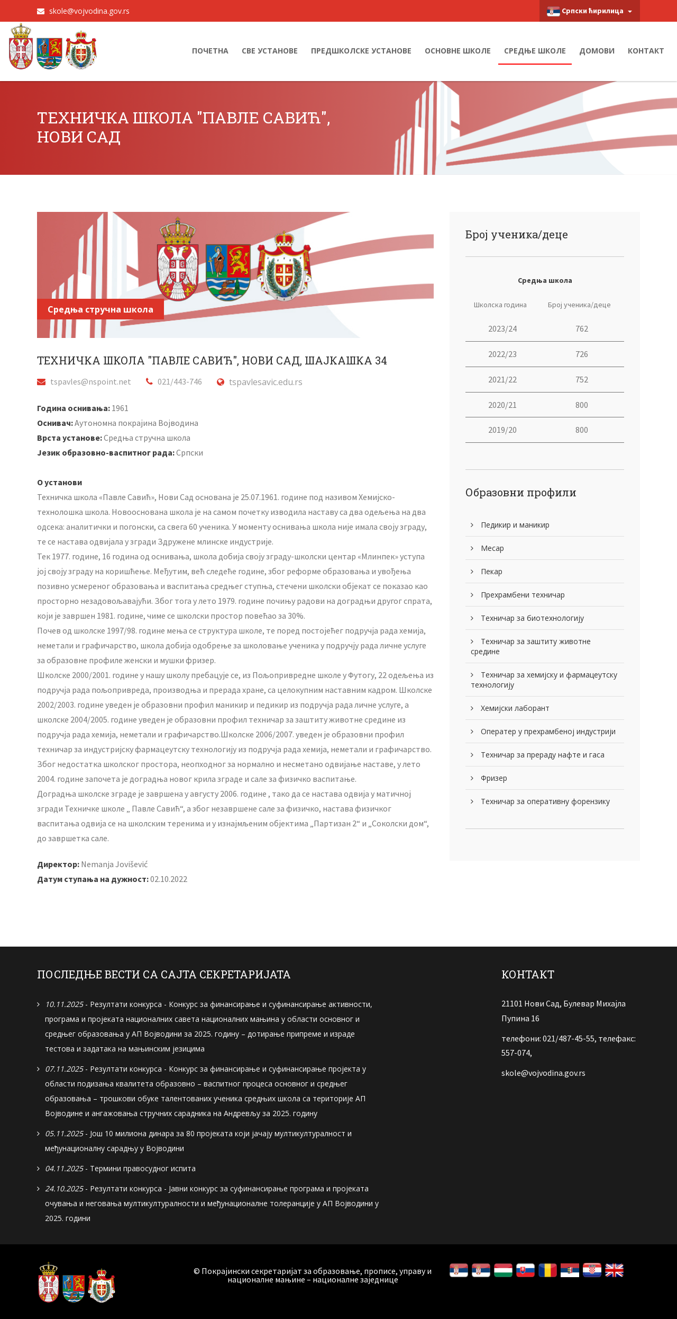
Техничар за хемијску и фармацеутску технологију (544, 680)
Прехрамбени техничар (518, 595)
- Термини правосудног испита (120, 1168)
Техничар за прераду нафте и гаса (538, 755)
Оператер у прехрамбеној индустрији (543, 731)
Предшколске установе (361, 51)
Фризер (489, 778)
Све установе (270, 51)
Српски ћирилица (589, 11)
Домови (597, 51)
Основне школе (458, 51)
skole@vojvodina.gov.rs (83, 11)
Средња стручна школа (100, 309)
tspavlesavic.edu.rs (266, 382)
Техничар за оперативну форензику (540, 801)
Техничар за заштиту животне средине (531, 646)
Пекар (486, 571)
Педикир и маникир (510, 525)
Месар (487, 548)
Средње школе (535, 51)
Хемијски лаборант (510, 708)
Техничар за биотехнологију (527, 618)
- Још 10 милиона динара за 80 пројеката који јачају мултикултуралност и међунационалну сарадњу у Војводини (198, 1140)
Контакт (646, 51)
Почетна (210, 51)
